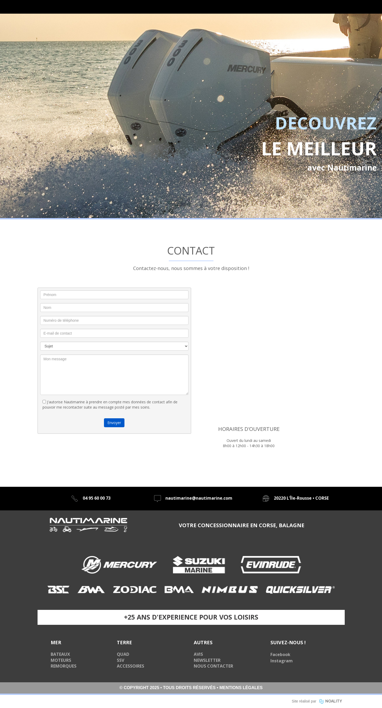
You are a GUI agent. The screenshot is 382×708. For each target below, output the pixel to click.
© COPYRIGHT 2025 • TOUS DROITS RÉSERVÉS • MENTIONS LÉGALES (191, 687)
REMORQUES (63, 666)
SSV (120, 660)
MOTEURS (61, 660)
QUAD (123, 654)
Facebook (280, 654)
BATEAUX (60, 654)
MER (56, 642)
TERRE (124, 642)
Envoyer (114, 422)
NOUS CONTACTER (213, 666)
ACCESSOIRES (130, 666)
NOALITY (333, 701)
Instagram (281, 661)
